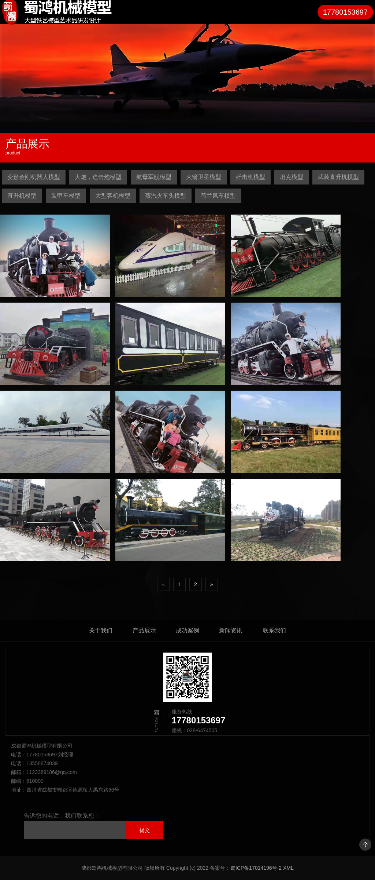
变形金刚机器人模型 (33, 177)
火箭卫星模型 (203, 177)
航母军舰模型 (153, 177)
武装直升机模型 (338, 177)
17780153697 (345, 12)
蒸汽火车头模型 (165, 196)
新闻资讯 (230, 630)
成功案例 (187, 630)
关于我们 (100, 630)
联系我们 (274, 630)
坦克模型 (291, 177)
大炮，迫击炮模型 (98, 177)
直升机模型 (22, 196)
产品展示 (144, 630)
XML (288, 868)
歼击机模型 (250, 177)
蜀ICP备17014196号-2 (256, 868)
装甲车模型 (66, 196)
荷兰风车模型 (218, 196)
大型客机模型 (112, 196)
